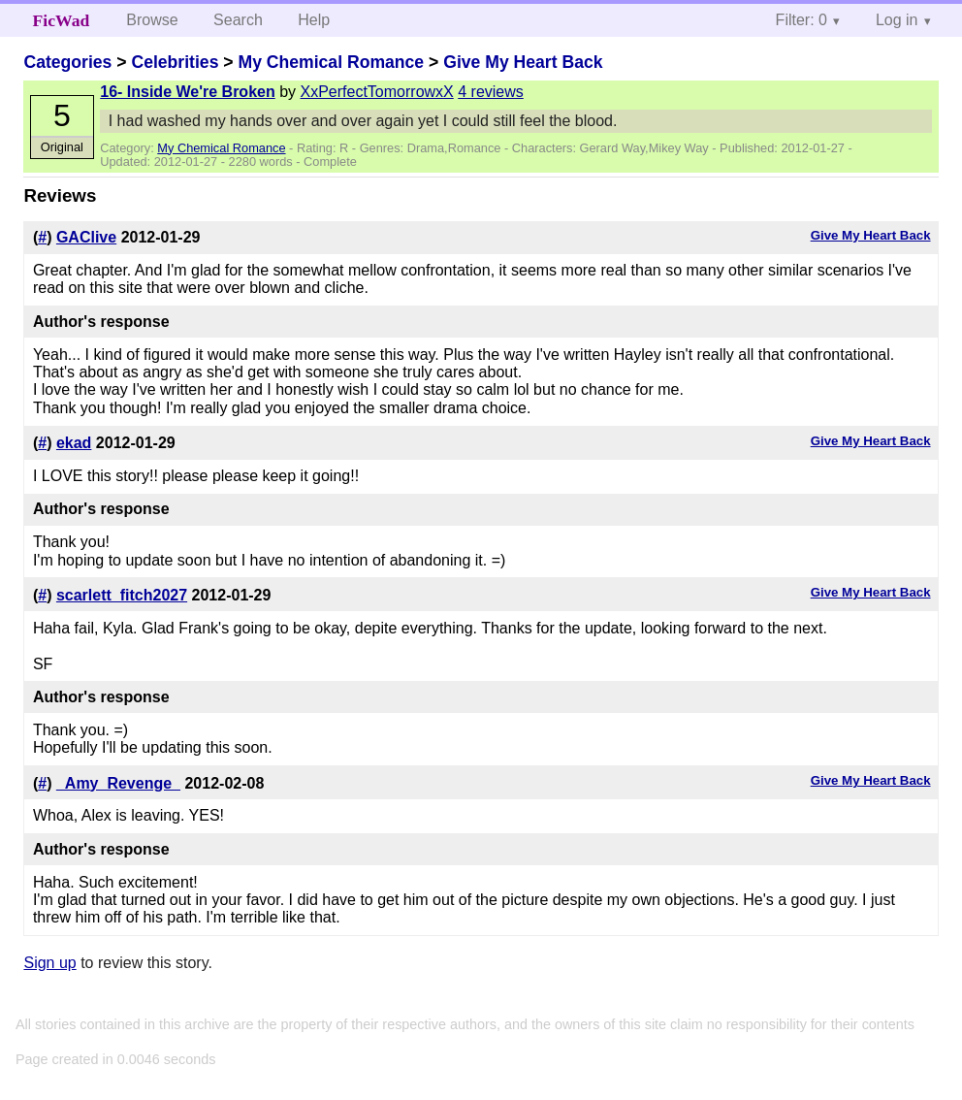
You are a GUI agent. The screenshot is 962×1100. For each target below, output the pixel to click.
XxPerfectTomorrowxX (377, 91)
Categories (67, 62)
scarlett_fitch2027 (121, 595)
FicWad (61, 20)
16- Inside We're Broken (187, 91)
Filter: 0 (801, 20)
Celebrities (174, 62)
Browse (151, 20)
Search (238, 20)
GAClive (86, 237)
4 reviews (491, 91)
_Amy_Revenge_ (118, 783)
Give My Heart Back (522, 62)
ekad (73, 443)
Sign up (49, 962)
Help (314, 20)
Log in (897, 20)
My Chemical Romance (331, 62)
